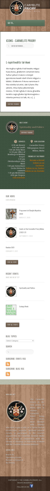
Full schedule (19, 177)
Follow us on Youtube (34, 171)
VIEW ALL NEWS (12, 262)
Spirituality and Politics (27, 288)
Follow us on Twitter (35, 168)
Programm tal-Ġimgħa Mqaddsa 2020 (30, 212)
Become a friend (37, 160)
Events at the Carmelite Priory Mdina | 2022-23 (31, 231)
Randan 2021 (10, 247)
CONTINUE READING (13, 104)
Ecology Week (23, 306)
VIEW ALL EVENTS (12, 325)
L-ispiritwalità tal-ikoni (18, 62)
